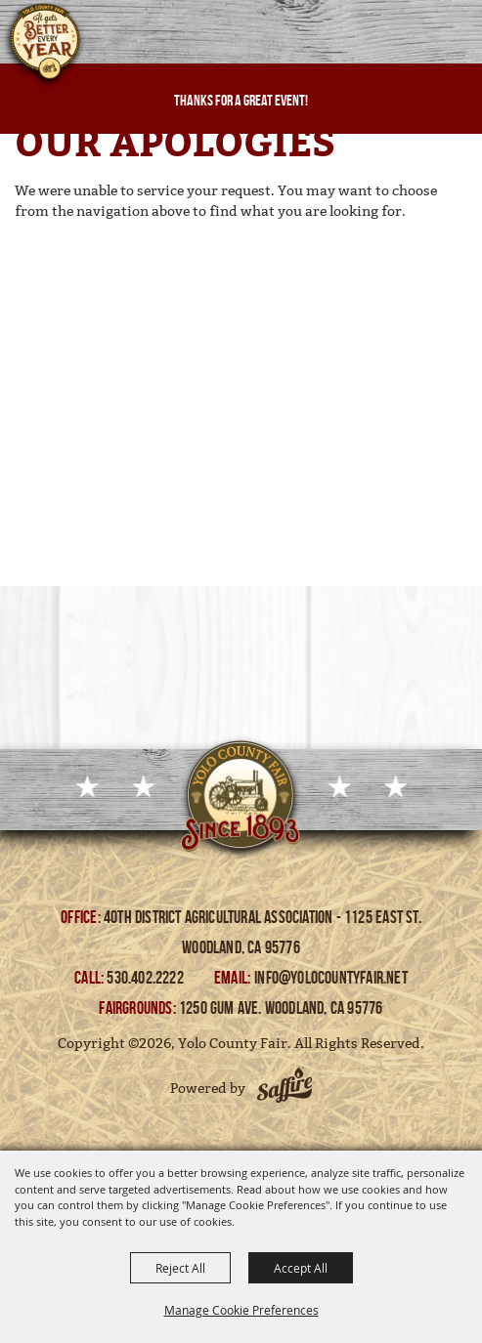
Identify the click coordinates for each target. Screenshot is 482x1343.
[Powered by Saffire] (284, 1088)
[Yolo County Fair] (44, 47)
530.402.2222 (147, 977)
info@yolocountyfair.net (331, 977)
